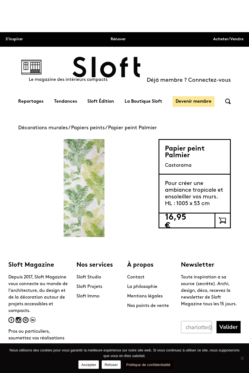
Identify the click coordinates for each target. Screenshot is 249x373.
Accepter (88, 365)
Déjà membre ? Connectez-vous (189, 80)
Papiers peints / (89, 128)
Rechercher (228, 101)
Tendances (65, 101)
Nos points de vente (148, 306)
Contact (136, 277)
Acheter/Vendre (228, 39)
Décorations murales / (44, 128)
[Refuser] (242, 358)
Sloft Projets (89, 287)
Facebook (11, 320)
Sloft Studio (88, 277)
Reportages (30, 101)
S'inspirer (14, 39)
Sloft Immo (87, 296)
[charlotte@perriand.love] (196, 327)
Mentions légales (145, 296)
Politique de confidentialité (148, 365)
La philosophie (142, 287)
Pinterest (26, 320)
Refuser (111, 365)
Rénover (118, 39)
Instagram (18, 320)
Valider (228, 327)
